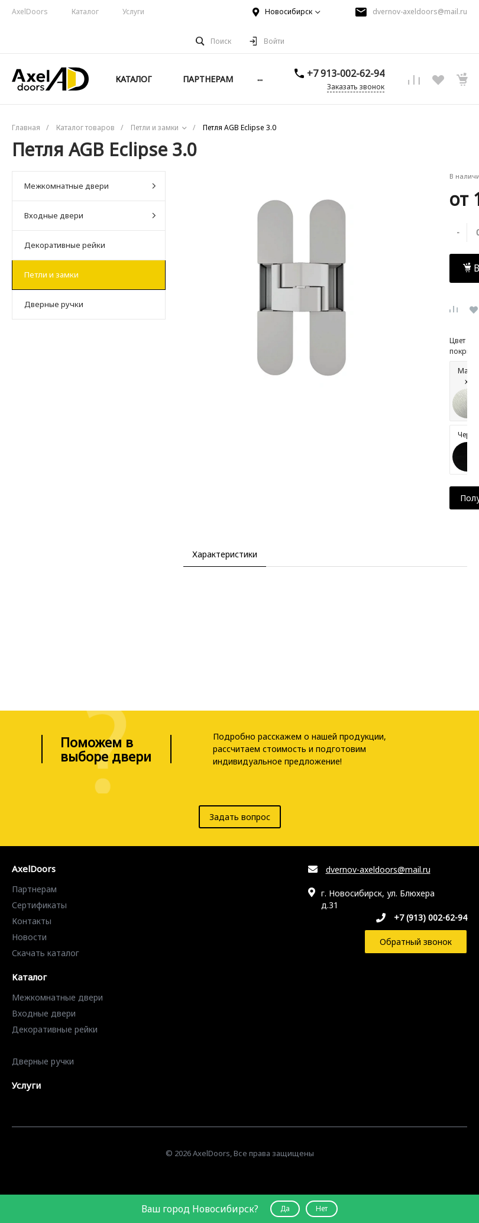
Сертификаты (39, 905)
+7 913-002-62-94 (351, 73)
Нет (322, 1208)
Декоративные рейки (64, 245)
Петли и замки (51, 274)
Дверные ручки (53, 304)
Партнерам (34, 889)
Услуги (133, 12)
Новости (29, 937)
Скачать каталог (45, 953)
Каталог (85, 12)
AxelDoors (30, 12)
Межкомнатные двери (90, 186)
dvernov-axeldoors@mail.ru (420, 12)
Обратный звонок (416, 941)
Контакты (31, 921)
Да (285, 1208)
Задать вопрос (239, 816)
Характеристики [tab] (224, 554)
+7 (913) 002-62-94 (430, 917)
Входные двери (90, 215)
